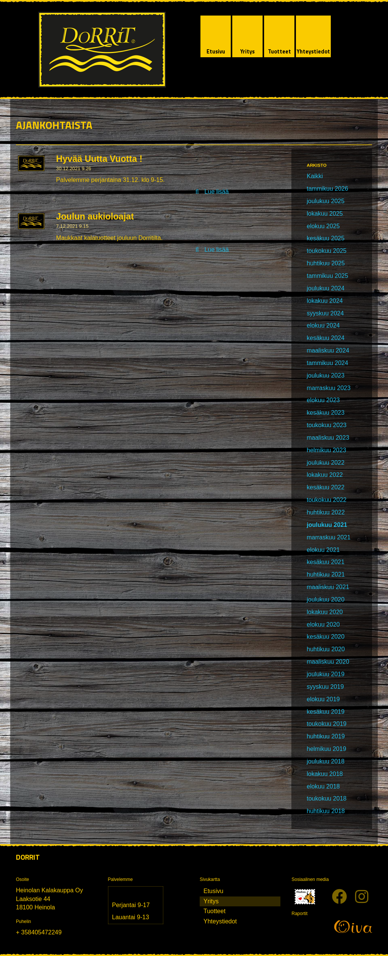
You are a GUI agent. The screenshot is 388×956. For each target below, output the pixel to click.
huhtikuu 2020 (326, 649)
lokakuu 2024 (325, 301)
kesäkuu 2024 (325, 338)
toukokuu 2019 (326, 724)
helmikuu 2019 (326, 749)
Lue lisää (217, 191)
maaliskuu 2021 (328, 587)
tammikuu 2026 (327, 188)
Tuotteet (214, 911)
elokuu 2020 (323, 624)
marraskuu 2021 (328, 537)
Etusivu (213, 891)
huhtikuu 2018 (326, 811)
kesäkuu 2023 (325, 412)
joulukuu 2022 (325, 462)
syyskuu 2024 (325, 313)
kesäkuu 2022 (325, 487)
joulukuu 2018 (325, 761)
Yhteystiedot (220, 921)
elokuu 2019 (323, 699)
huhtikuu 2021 (326, 574)
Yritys (211, 901)
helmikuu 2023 (326, 450)
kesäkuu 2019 (325, 711)
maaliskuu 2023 (328, 437)
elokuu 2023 (323, 400)
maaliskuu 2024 (328, 350)
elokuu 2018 (323, 786)
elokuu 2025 (323, 226)
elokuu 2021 (323, 550)
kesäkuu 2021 (325, 562)
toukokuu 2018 (326, 798)
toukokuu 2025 (326, 251)
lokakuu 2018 (325, 774)
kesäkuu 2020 (325, 636)
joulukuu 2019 (325, 674)
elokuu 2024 (323, 325)
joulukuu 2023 (325, 375)
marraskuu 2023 (328, 388)
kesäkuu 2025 (325, 238)
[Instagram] (361, 897)
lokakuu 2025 (325, 213)
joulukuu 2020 (325, 599)
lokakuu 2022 (325, 475)
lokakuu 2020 (325, 612)
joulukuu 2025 (325, 201)
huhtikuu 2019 (326, 736)
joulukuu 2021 (327, 525)
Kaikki (315, 176)
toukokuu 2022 (326, 500)
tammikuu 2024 (327, 363)
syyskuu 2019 (325, 686)
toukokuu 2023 (326, 425)
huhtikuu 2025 (326, 263)
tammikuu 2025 (327, 276)
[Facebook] (339, 897)
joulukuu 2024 (325, 288)
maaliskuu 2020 (328, 661)
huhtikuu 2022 (326, 512)
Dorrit (28, 856)
